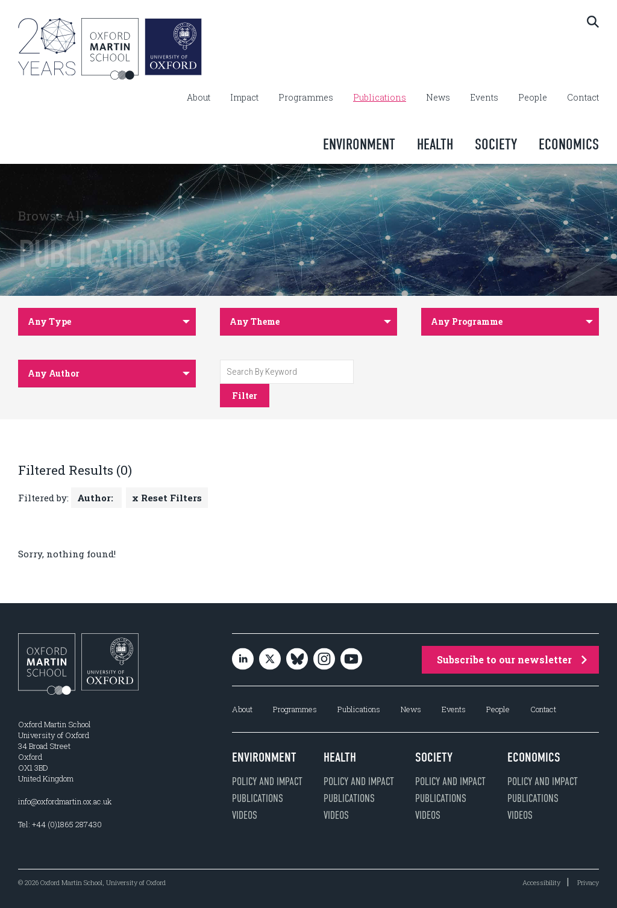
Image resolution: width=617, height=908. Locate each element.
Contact (583, 97)
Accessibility (541, 882)
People (532, 97)
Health (435, 144)
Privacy (588, 882)
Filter (244, 395)
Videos (244, 815)
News (438, 97)
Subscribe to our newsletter (512, 659)
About (198, 97)
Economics (569, 144)
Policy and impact (267, 781)
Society (496, 144)
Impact (244, 97)
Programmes (305, 97)
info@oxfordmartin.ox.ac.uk (64, 801)
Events (484, 97)
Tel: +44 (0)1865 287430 (60, 824)
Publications (379, 97)
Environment (359, 144)
